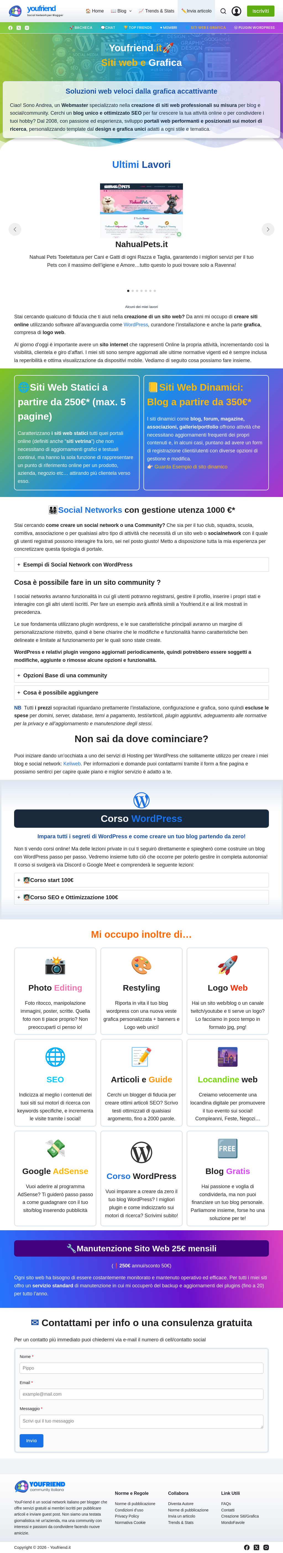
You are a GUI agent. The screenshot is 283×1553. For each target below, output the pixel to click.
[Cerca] (223, 11)
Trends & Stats (180, 1522)
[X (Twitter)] (19, 28)
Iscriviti (261, 11)
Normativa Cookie (130, 1522)
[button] (128, 291)
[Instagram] (27, 28)
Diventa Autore (180, 1503)
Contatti (227, 1510)
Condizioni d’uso (129, 1510)
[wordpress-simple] (141, 800)
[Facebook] (10, 28)
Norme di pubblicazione (135, 1503)
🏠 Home (94, 11)
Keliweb (72, 764)
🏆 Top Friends (138, 27)
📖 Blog (122, 11)
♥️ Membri (168, 27)
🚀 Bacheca (80, 27)
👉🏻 (187, 467)
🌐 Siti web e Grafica (205, 27)
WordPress (136, 324)
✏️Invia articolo (196, 11)
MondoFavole (233, 1522)
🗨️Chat (108, 27)
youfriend (41, 8)
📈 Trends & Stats (156, 11)
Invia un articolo (181, 1516)
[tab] (141, 564)
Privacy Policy (127, 1516)
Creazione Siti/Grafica (240, 1516)
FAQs (226, 1503)
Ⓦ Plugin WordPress (254, 27)
